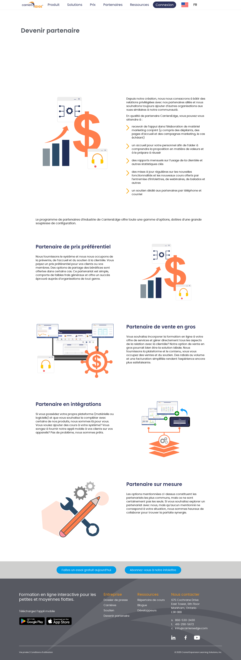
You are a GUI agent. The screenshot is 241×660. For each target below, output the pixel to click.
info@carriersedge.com (191, 628)
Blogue (142, 605)
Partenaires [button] (112, 4)
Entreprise (113, 594)
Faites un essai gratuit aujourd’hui (86, 570)
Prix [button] (93, 4)
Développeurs (146, 610)
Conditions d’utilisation (41, 652)
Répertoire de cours (151, 600)
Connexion (165, 5)
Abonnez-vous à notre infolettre (153, 570)
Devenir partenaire (116, 616)
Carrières (110, 605)
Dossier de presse (116, 600)
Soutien (109, 610)
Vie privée (24, 652)
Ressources (148, 594)
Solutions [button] (74, 4)
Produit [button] (53, 4)
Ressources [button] (139, 4)
